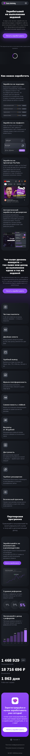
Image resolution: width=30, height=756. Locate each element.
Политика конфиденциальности (15, 744)
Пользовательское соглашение (15, 748)
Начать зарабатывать (15, 36)
